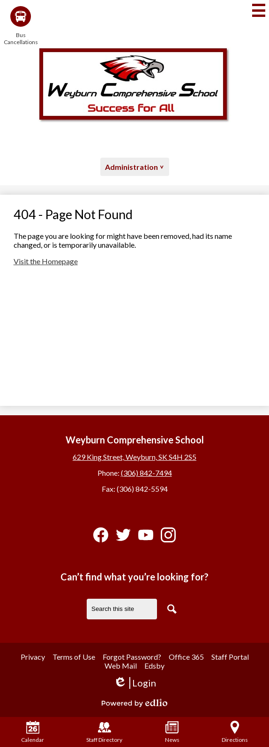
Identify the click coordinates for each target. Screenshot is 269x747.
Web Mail (121, 665)
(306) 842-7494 (146, 472)
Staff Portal (230, 656)
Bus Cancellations (20, 26)
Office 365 (186, 656)
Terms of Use (73, 656)
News (172, 732)
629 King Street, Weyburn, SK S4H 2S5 (134, 456)
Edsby (154, 665)
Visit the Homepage (46, 261)
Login (134, 683)
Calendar (32, 732)
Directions (235, 732)
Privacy (33, 656)
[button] (134, 167)
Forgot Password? (132, 656)
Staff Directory (104, 732)
